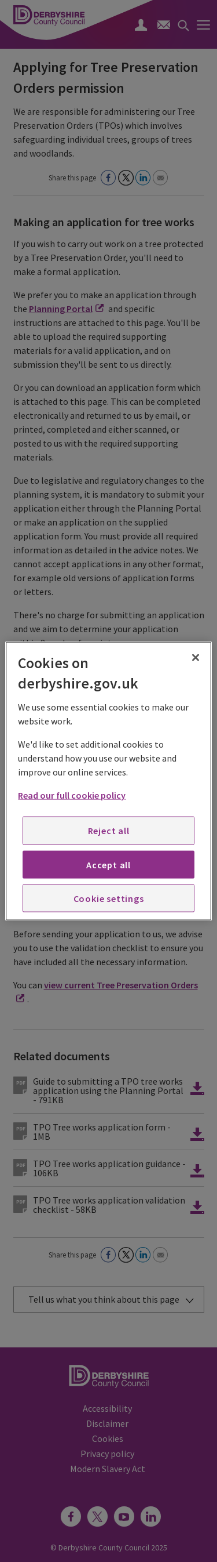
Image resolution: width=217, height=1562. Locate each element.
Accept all (108, 864)
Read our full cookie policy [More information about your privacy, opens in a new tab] (72, 795)
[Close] (195, 657)
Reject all (109, 830)
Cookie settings (108, 898)
